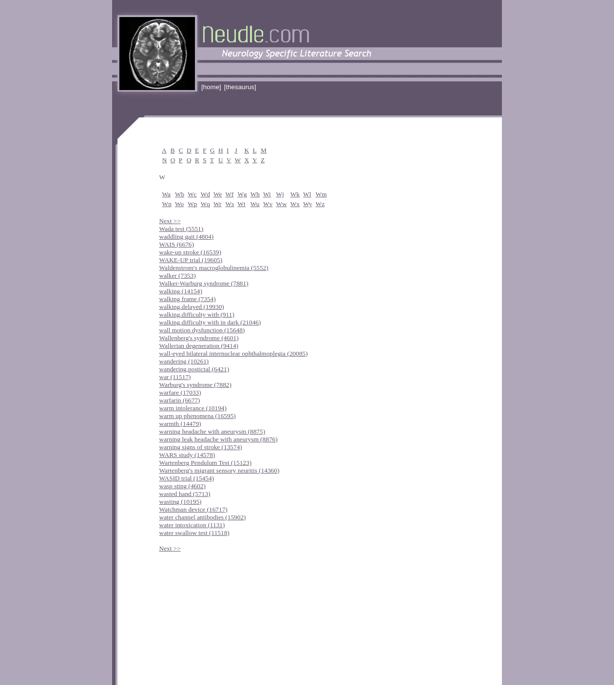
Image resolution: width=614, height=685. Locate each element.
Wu (255, 204)
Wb (179, 194)
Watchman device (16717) (193, 509)
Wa (166, 194)
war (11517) (175, 377)
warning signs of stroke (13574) (200, 447)
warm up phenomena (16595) (197, 415)
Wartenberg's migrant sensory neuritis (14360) (219, 470)
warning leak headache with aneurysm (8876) (218, 439)
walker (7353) (177, 275)
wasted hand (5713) (185, 493)
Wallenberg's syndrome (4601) (199, 338)
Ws (230, 204)
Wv (267, 204)
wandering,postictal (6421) (194, 369)
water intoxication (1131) (192, 525)
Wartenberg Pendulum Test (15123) (205, 462)
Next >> (170, 221)
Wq (205, 204)
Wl (307, 194)
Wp (192, 204)
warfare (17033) (180, 392)
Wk (295, 194)
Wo (179, 204)
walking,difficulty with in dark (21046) (210, 322)
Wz (320, 204)
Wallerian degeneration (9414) (199, 345)
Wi (267, 194)
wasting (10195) (180, 501)
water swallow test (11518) (194, 532)
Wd (205, 194)
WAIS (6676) (176, 244)
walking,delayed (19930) (191, 306)
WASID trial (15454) (186, 478)
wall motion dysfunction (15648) (202, 330)
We (217, 194)
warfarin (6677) (179, 400)
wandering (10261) (184, 361)
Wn (167, 204)
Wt (241, 204)
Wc (192, 194)
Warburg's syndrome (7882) (195, 384)
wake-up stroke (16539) (190, 252)
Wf (230, 194)
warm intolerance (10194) (193, 408)
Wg (242, 194)
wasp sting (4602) (182, 486)
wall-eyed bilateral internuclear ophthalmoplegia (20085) (233, 353)
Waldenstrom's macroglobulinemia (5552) (214, 267)
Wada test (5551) (181, 228)
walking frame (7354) (187, 299)
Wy (307, 204)
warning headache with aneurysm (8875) (212, 431)
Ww (281, 204)
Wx (295, 204)
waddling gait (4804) (186, 236)
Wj (280, 194)
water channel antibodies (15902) (202, 517)
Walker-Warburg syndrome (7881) (204, 283)
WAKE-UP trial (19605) (191, 260)
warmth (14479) (180, 423)
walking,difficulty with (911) (196, 314)
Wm (321, 194)
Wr (217, 204)
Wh (255, 194)
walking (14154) (180, 291)
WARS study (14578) (187, 454)
